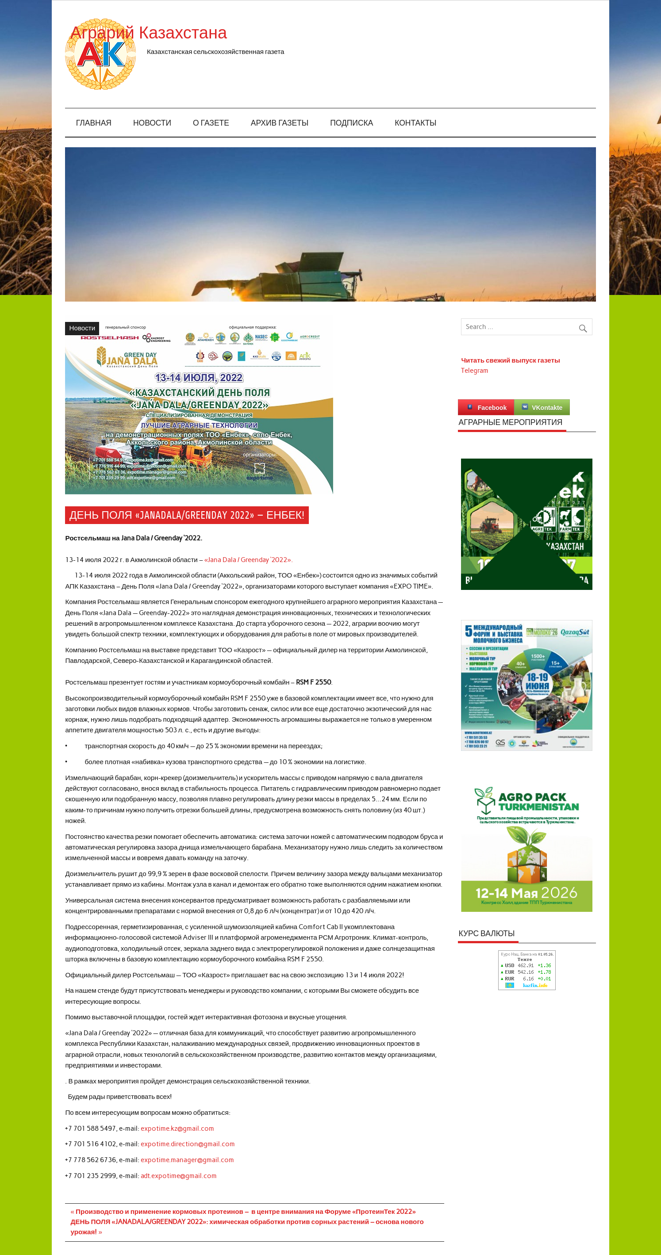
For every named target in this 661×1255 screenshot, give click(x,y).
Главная (93, 123)
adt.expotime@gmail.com (179, 1176)
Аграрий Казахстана (226, 33)
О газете (211, 123)
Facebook (486, 407)
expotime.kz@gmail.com (177, 1129)
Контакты (415, 123)
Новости (152, 123)
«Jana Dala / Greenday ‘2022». (248, 560)
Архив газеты (279, 123)
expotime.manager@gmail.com (187, 1160)
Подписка (351, 123)
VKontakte (542, 407)
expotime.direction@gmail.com (188, 1144)
